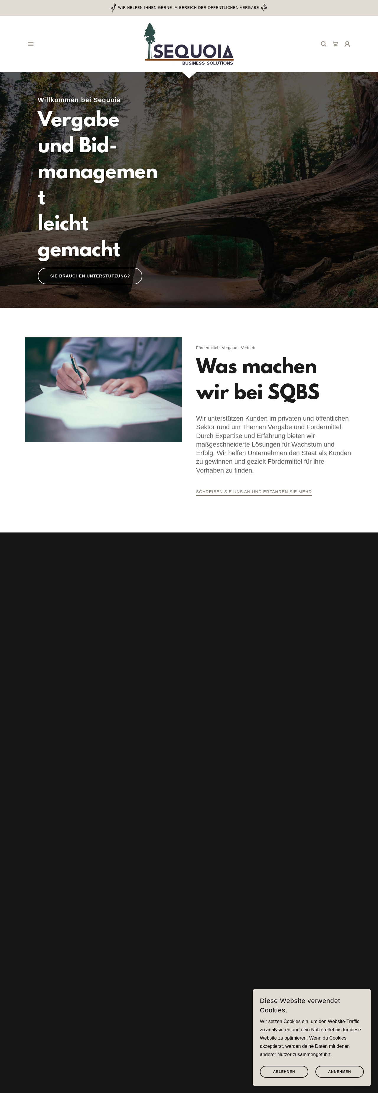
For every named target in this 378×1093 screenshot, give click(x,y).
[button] (31, 44)
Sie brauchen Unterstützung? (90, 276)
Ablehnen (284, 1072)
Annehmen (339, 1072)
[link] (189, 43)
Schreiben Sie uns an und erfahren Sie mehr (254, 491)
